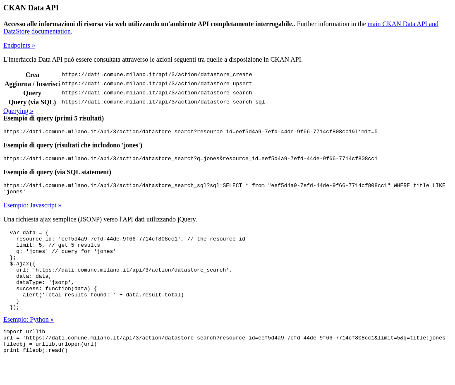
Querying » (18, 110)
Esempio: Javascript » (32, 210)
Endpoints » (19, 45)
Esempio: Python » (28, 340)
